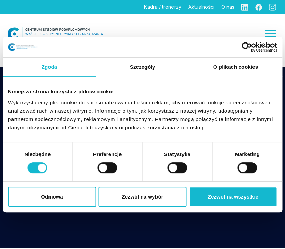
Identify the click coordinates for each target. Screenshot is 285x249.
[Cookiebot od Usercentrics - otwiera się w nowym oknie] (246, 47)
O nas (227, 7)
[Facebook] (259, 7)
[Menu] (270, 33)
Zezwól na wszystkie (233, 197)
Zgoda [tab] (49, 67)
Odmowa (52, 197)
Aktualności (201, 7)
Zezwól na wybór (142, 197)
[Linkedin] (245, 7)
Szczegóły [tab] (142, 67)
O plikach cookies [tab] (235, 67)
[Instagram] (272, 7)
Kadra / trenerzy (162, 7)
